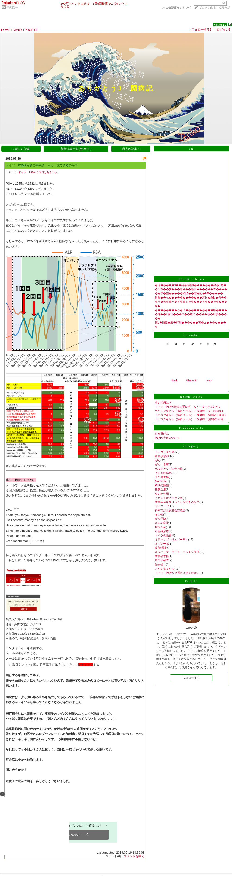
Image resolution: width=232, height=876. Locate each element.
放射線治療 (162, 531)
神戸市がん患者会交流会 (170, 510)
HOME (5, 29)
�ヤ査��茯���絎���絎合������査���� (191, 289)
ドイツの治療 (163, 535)
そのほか (12, 7)
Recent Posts (191, 396)
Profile (191, 581)
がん (157, 460)
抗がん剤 (160, 527)
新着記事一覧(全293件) (76, 149)
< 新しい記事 (21, 149)
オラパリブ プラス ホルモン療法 (177, 552)
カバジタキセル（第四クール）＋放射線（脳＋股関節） (189, 411)
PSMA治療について (167, 437)
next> (209, 380)
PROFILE (31, 29)
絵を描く (160, 564)
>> (176, 7)
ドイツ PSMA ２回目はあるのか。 (39, 172)
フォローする (191, 677)
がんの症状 (162, 522)
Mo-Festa (161, 481)
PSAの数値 (162, 485)
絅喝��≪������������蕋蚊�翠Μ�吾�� (191, 297)
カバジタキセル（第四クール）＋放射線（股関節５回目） (191, 415)
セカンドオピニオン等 (169, 498)
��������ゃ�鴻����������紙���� (191, 310)
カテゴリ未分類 (164, 452)
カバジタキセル (164, 568)
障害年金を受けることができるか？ (177, 502)
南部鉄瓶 (160, 547)
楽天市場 (224, 7)
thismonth (191, 380)
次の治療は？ (163, 402)
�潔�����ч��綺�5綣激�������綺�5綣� (190, 285)
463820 (220, 24)
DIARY (17, 29)
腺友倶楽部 (162, 456)
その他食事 (162, 477)
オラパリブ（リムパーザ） (171, 539)
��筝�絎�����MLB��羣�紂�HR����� (189, 293)
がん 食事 (162, 464)
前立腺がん (162, 433)
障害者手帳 (162, 556)
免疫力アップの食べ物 (169, 468)
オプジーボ (162, 543)
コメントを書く (133, 856)
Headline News (191, 279)
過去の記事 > (131, 149)
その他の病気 (163, 473)
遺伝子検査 (162, 560)
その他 (159, 514)
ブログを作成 (207, 7)
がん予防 (160, 518)
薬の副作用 (162, 493)
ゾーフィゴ (162, 506)
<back (174, 380)
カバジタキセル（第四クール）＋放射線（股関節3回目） (190, 419)
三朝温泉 (160, 489)
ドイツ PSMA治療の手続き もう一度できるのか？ (42, 165)
